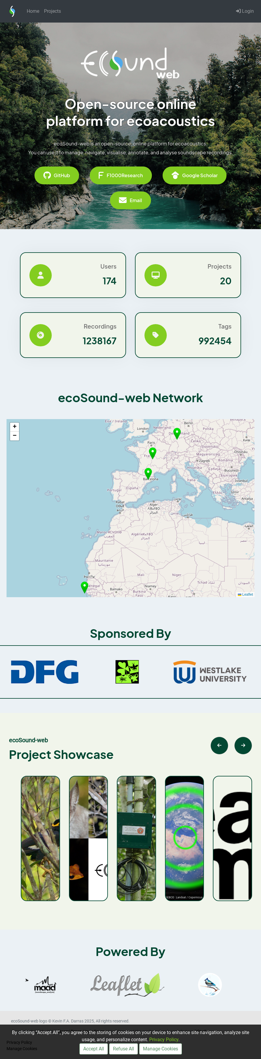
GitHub (56, 175)
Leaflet (245, 594)
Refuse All (123, 1049)
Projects (52, 11)
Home (33, 11)
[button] (148, 474)
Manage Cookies (160, 1049)
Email (130, 200)
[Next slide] (243, 745)
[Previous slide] (219, 745)
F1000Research (121, 175)
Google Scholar (195, 175)
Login (245, 11)
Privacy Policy (163, 1039)
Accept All (93, 1049)
